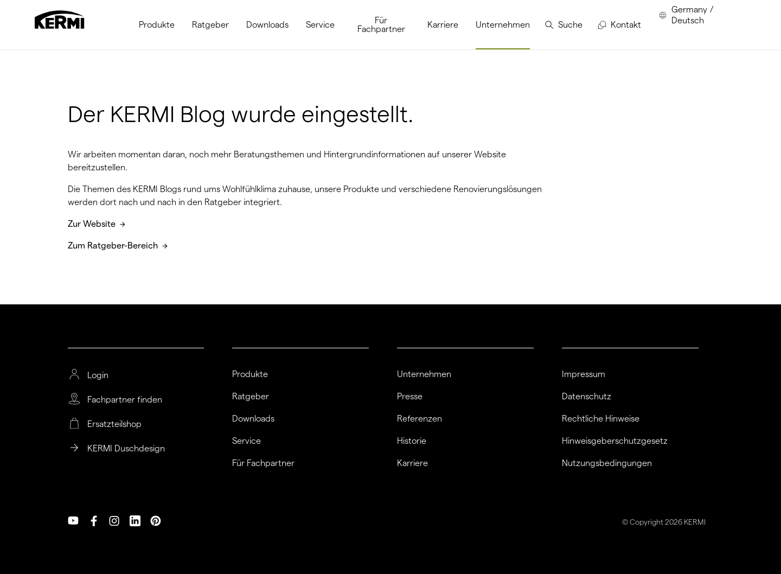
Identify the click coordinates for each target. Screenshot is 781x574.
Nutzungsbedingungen (607, 463)
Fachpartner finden (124, 400)
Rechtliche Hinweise (600, 418)
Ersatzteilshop (114, 424)
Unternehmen (424, 374)
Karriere (412, 463)
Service (246, 441)
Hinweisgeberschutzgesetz (615, 441)
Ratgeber (250, 396)
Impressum (583, 374)
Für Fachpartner (263, 463)
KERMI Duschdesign (126, 448)
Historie (411, 441)
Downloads (253, 418)
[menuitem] (156, 24)
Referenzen (419, 418)
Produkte (250, 374)
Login (97, 375)
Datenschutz (586, 396)
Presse (409, 396)
